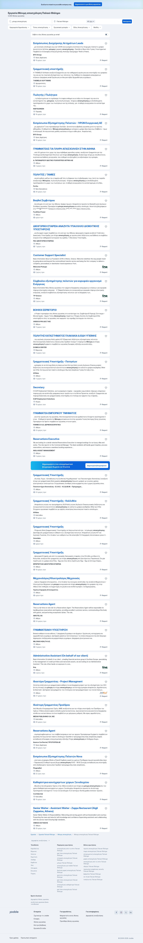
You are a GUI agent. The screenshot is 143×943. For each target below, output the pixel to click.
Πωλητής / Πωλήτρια (45, 94)
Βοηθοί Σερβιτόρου (44, 200)
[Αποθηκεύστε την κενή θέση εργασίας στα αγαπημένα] (106, 43)
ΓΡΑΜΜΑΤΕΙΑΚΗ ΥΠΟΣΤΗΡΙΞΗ (50, 629)
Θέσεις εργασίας (40, 922)
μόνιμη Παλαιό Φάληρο (64, 863)
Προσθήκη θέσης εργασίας (69, 921)
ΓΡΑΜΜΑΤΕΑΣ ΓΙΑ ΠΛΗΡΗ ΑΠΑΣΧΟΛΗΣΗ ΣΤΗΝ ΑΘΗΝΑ (64, 148)
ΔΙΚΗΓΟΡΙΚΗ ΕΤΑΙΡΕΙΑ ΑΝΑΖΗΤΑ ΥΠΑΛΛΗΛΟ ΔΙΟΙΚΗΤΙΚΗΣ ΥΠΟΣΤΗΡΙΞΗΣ (66, 228)
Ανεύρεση (127, 21)
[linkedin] (131, 912)
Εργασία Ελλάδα (40, 928)
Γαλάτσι (33, 854)
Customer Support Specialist (49, 255)
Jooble (131, 938)
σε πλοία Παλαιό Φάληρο (92, 877)
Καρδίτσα (34, 862)
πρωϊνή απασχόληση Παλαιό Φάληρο (96, 848)
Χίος (32, 865)
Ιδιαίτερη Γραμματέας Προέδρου (51, 704)
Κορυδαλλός (35, 848)
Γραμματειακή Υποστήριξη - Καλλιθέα (54, 500)
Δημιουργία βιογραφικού (97, 466)
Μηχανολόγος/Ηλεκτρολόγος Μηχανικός (56, 578)
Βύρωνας (34, 851)
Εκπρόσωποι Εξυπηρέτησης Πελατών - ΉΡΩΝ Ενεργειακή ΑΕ (67, 123)
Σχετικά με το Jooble (41, 916)
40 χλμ (91, 21)
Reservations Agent (44, 604)
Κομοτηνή (34, 857)
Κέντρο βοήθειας (40, 925)
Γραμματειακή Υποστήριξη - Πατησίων (55, 361)
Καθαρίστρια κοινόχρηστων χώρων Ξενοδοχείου (61, 782)
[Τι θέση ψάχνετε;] (30, 21)
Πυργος (33, 873)
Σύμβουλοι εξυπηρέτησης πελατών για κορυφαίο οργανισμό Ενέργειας (67, 283)
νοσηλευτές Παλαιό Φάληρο (93, 879)
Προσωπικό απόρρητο (29, 938)
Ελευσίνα (34, 871)
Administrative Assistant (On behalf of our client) (60, 655)
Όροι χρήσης (14, 938)
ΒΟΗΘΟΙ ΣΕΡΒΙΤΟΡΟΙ (45, 310)
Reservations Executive (46, 439)
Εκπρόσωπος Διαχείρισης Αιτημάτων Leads (58, 43)
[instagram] (121, 912)
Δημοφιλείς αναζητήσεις (40, 841)
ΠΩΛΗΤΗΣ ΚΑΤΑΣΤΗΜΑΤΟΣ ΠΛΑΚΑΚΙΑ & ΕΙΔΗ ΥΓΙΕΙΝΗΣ (65, 335)
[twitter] (126, 912)
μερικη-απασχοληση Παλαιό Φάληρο (96, 859)
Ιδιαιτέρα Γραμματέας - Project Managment (58, 681)
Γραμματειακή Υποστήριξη (48, 475)
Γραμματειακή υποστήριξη (48, 69)
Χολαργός (34, 868)
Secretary (38, 387)
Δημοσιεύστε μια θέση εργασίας (88, 4)
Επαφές (36, 919)
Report (103, 60)
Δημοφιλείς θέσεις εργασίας (40, 899)
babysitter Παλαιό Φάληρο (92, 874)
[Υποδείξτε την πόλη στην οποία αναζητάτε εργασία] (74, 21)
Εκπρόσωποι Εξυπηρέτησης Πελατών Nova (57, 756)
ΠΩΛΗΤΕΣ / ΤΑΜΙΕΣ (44, 174)
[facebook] (116, 912)
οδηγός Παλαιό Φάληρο (91, 866)
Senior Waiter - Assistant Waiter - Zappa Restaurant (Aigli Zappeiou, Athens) (65, 810)
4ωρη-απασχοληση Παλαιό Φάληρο (95, 851)
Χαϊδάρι (33, 860)
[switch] (106, 35)
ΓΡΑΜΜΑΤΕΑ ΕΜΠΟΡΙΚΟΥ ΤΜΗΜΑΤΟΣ (54, 413)
